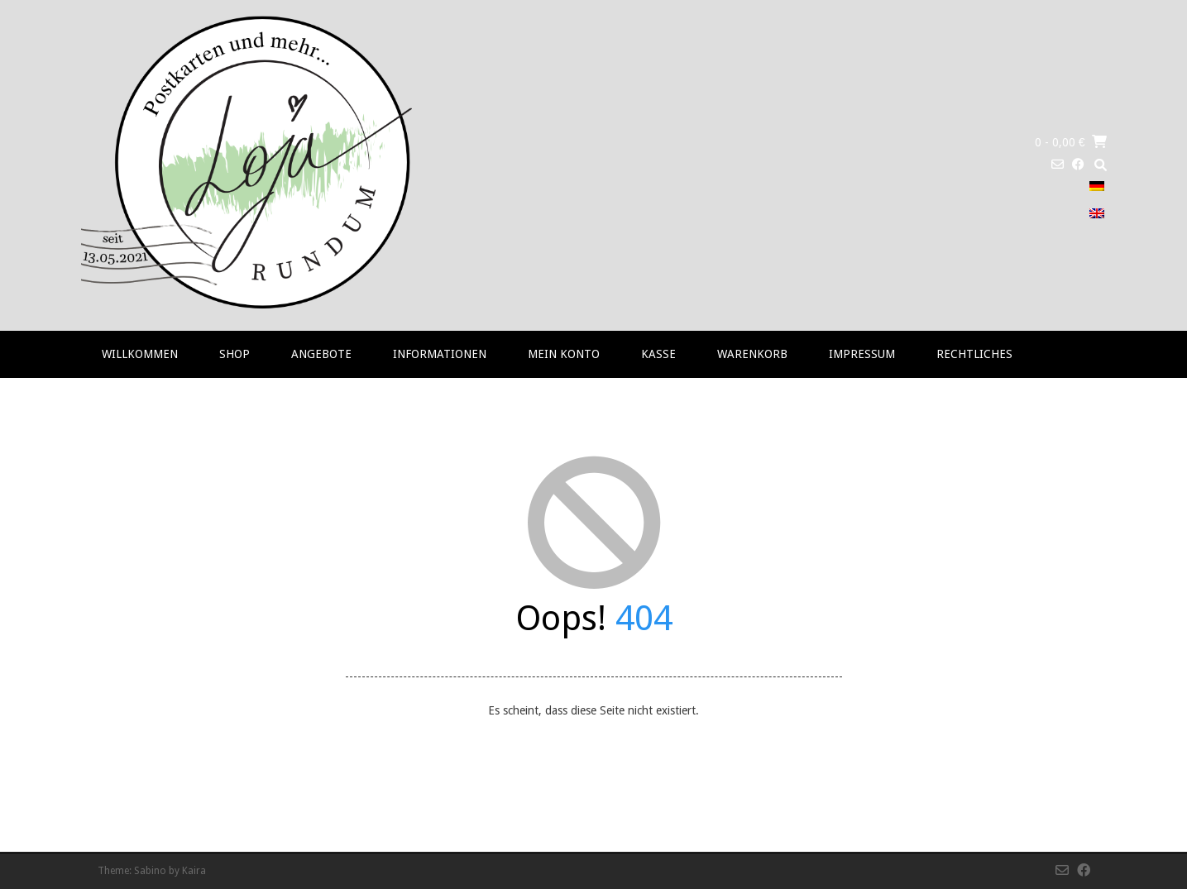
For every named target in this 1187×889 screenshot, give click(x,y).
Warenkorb (752, 354)
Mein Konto (564, 354)
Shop (234, 354)
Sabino (150, 871)
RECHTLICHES (974, 354)
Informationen (439, 354)
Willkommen (140, 354)
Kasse (658, 354)
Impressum (862, 354)
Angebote (321, 354)
